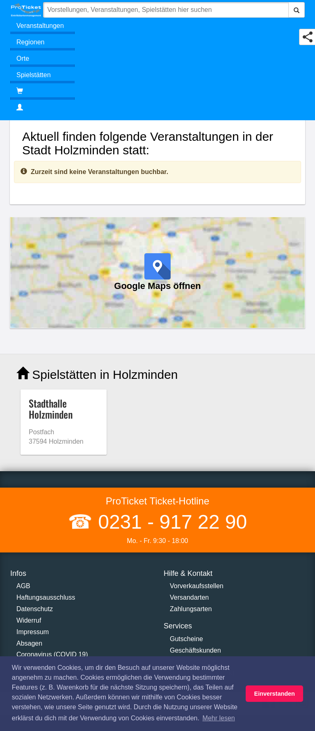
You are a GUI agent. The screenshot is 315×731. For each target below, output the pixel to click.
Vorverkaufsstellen (197, 585)
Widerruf (28, 620)
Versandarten (189, 597)
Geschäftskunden (195, 650)
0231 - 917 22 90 (170, 522)
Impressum (32, 631)
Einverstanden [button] (274, 693)
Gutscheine (186, 638)
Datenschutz (34, 608)
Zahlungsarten (191, 608)
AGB (23, 585)
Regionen (30, 42)
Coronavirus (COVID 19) (52, 654)
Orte (22, 58)
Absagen (29, 643)
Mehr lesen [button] (219, 718)
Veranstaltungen (40, 25)
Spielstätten (33, 74)
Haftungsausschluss (45, 597)
